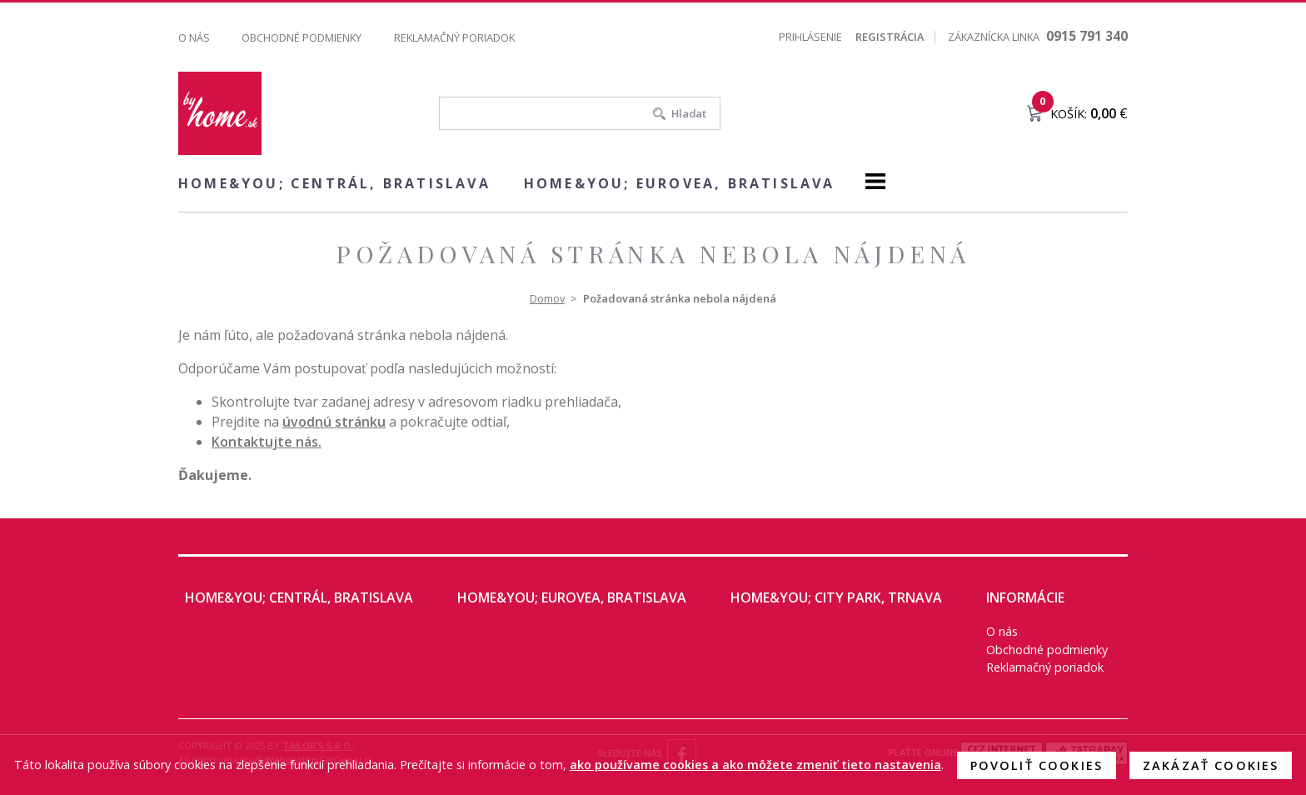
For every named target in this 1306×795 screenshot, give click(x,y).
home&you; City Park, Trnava (836, 597)
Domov (547, 298)
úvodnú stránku (334, 421)
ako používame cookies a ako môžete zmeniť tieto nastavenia (755, 764)
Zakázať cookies (1211, 765)
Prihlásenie (810, 36)
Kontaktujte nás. (267, 441)
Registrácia (889, 36)
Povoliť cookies (1036, 765)
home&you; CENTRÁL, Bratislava (334, 183)
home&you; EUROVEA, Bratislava (679, 183)
